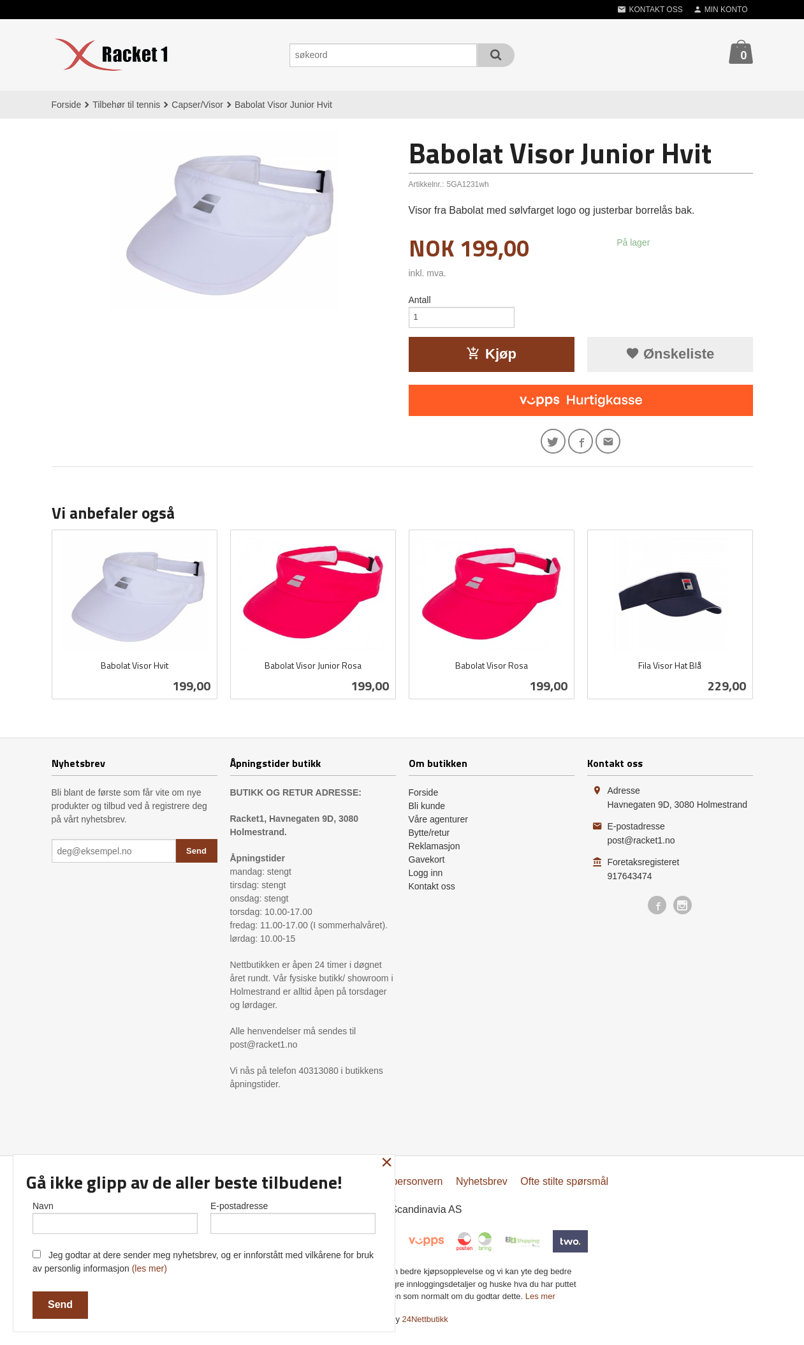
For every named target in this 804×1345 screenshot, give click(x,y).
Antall (420, 300)
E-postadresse (293, 1215)
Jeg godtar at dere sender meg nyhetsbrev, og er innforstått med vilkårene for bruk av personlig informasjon (203, 1262)
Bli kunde (427, 813)
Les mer (540, 1303)
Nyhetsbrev (482, 1188)
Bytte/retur (429, 840)
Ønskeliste (669, 358)
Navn (115, 1215)
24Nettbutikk (425, 1326)
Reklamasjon (434, 853)
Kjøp (491, 358)
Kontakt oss (432, 893)
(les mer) (149, 1268)
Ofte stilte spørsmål (564, 1188)
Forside (67, 105)
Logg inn (426, 880)
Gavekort (427, 866)
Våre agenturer (438, 826)
